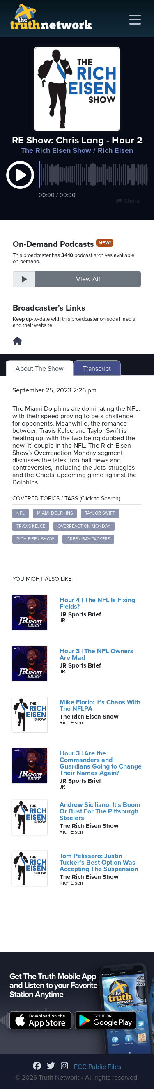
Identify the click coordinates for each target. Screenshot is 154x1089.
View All (88, 279)
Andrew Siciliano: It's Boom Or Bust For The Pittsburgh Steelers (100, 811)
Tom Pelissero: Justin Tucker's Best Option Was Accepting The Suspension (99, 862)
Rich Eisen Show (35, 539)
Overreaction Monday (83, 526)
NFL (20, 513)
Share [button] (128, 201)
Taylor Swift (100, 513)
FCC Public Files (97, 1067)
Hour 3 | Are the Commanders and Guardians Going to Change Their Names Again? (101, 763)
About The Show (40, 369)
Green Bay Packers (88, 539)
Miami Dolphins (55, 513)
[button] (20, 183)
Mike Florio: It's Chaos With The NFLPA (100, 705)
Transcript (97, 369)
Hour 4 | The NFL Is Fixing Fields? (97, 603)
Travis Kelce (30, 526)
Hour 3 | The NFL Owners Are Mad (96, 654)
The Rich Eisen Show (56, 150)
